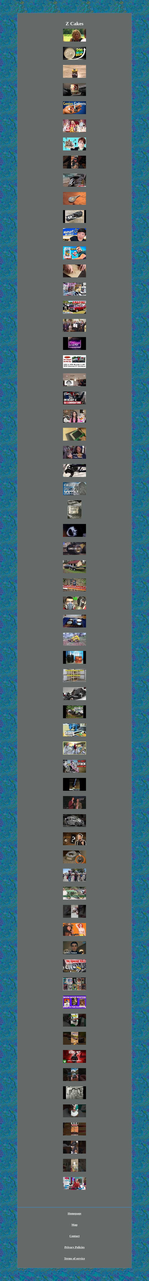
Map (74, 1224)
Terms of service (74, 1258)
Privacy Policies (74, 1247)
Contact (74, 1236)
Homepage (74, 1213)
